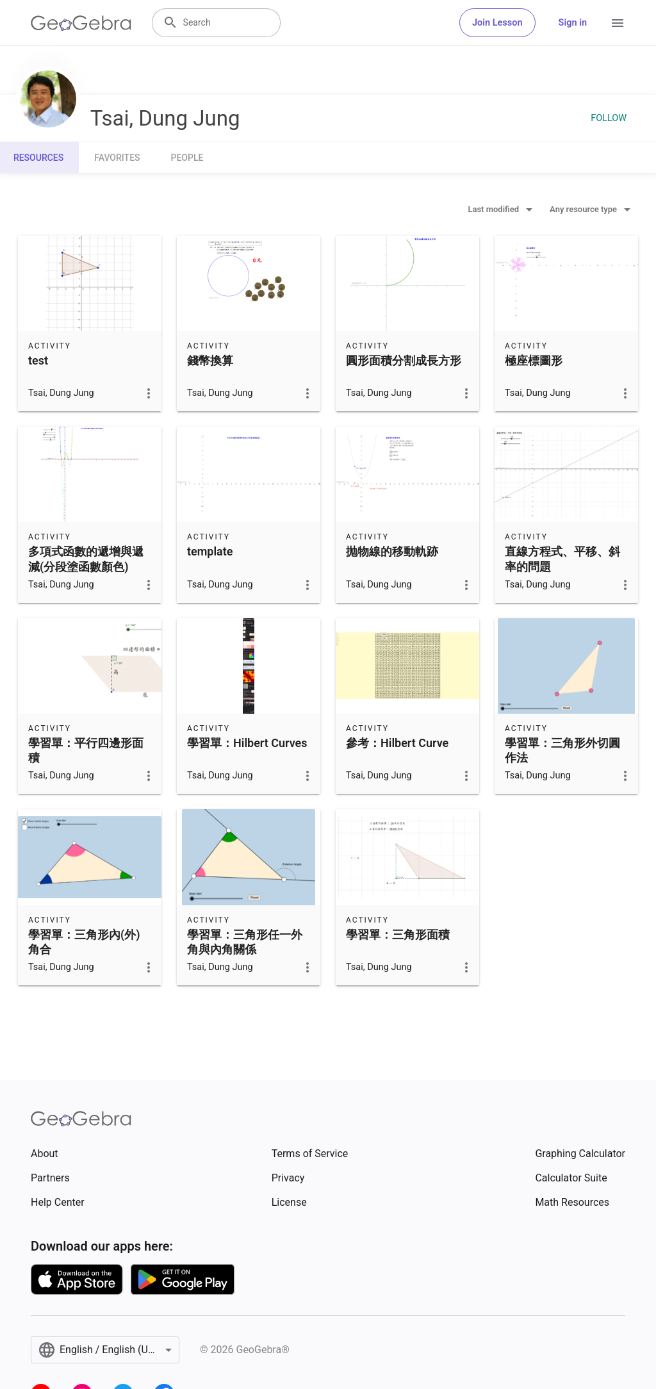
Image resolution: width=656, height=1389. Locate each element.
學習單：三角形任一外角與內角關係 (244, 942)
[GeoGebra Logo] (81, 23)
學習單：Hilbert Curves (247, 743)
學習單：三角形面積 (398, 934)
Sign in (573, 22)
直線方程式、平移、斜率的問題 (562, 559)
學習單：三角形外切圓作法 (562, 750)
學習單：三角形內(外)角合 (84, 942)
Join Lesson (497, 22)
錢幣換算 (210, 360)
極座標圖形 (533, 360)
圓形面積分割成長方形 (403, 360)
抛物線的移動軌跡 (392, 551)
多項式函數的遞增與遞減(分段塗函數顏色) (86, 559)
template (210, 551)
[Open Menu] (617, 23)
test (38, 360)
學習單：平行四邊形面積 (86, 750)
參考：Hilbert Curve (397, 743)
